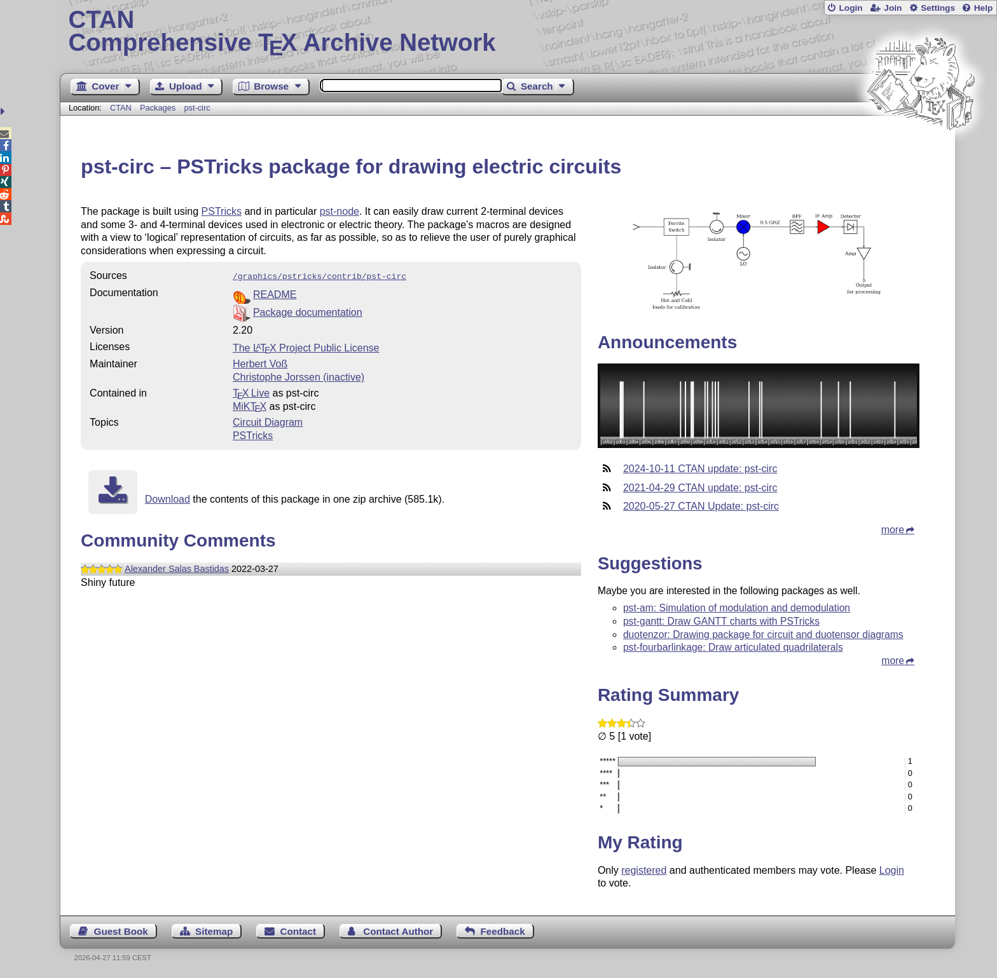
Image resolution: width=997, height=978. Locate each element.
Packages (159, 107)
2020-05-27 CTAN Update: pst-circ (701, 506)
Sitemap (214, 931)
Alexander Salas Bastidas (177, 567)
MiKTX (249, 405)
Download (167, 497)
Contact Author (398, 931)
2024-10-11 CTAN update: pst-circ (700, 468)
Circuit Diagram (268, 421)
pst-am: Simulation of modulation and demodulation (736, 607)
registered (643, 870)
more (892, 529)
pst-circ (197, 107)
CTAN (121, 107)
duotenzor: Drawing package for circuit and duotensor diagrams (763, 634)
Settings (938, 8)
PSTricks (222, 211)
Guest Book (121, 931)
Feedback (503, 931)
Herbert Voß (260, 362)
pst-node (339, 211)
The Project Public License (306, 346)
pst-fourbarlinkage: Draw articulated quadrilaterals (733, 647)
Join (893, 8)
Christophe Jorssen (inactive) (298, 375)
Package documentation (307, 311)
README (274, 293)
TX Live (251, 391)
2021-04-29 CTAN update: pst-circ (700, 487)
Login (850, 8)
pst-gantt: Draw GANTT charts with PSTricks (721, 621)
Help (983, 8)
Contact (298, 931)
